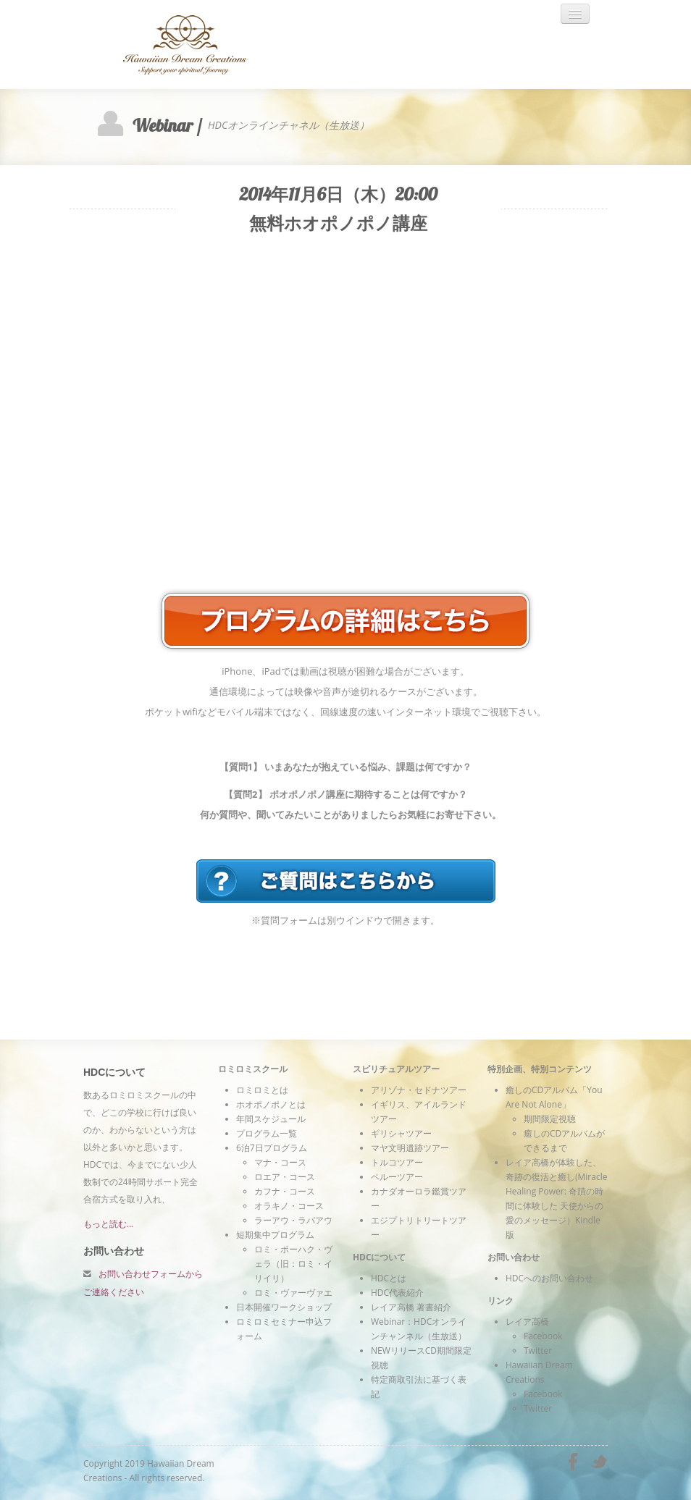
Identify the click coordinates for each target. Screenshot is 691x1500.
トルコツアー (397, 1162)
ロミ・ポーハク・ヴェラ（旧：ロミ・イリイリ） (293, 1263)
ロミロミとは (262, 1090)
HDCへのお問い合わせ (549, 1278)
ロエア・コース (284, 1177)
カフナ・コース (284, 1191)
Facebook (543, 1336)
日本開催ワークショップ (284, 1307)
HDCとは (388, 1278)
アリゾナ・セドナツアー (418, 1090)
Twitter (538, 1350)
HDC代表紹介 (397, 1292)
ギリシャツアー (401, 1133)
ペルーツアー (397, 1177)
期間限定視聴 (550, 1119)
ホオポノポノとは (271, 1104)
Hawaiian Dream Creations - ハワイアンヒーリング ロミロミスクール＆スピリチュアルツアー (210, 44)
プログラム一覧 (266, 1133)
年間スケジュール (271, 1119)
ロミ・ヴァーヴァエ (293, 1292)
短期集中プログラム (275, 1235)
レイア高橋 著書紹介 (411, 1307)
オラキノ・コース (289, 1206)
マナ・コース (280, 1162)
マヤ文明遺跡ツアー (410, 1148)
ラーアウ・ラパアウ (293, 1220)
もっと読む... (108, 1224)
